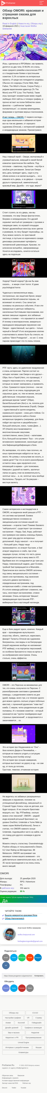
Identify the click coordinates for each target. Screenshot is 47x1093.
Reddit (30, 957)
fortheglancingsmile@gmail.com (30, 941)
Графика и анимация (33, 1028)
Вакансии (21, 1075)
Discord (6, 988)
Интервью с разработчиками (17, 1047)
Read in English (10, 24)
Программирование (33, 1038)
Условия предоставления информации (15, 1080)
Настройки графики (13, 1018)
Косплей (21, 1023)
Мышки (39, 1047)
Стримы (38, 1018)
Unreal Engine (23, 1042)
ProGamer (8, 3)
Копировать (38, 975)
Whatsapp (22, 957)
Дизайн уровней (11, 1028)
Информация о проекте (10, 1078)
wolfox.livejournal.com (26, 935)
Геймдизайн (36, 1023)
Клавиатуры (23, 1052)
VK (6, 965)
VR (28, 1018)
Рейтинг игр (27, 1083)
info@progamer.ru (22, 1068)
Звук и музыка (13, 1033)
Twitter (14, 957)
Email (6, 957)
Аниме (8, 1023)
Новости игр (23, 24)
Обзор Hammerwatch (14, 918)
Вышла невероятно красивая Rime (21, 915)
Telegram (38, 957)
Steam (30, 988)
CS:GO (35, 1013)
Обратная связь (7, 1075)
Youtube (22, 988)
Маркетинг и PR (12, 1038)
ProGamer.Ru (8, 1065)
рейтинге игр (8, 888)
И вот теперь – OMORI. (13, 117)
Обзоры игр (36, 24)
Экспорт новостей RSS (10, 1083)
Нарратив (35, 1033)
